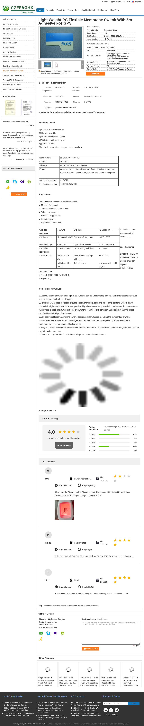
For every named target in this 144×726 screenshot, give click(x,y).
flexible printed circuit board (88, 606)
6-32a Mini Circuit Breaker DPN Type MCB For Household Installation (18, 709)
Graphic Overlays (9, 52)
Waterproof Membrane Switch (14, 62)
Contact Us (102, 10)
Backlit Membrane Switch (12, 66)
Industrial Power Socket (12, 85)
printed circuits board (69, 606)
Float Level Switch (10, 43)
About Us (61, 10)
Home (40, 10)
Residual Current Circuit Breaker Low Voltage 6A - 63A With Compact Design (86, 714)
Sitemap (114, 715)
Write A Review (64, 445)
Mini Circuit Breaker (10, 24)
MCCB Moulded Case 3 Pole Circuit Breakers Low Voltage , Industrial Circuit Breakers (53, 717)
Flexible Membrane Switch (13, 71)
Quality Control (88, 10)
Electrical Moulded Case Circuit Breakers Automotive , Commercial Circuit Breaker (51, 710)
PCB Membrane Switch (12, 57)
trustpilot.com (65, 485)
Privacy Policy (18, 724)
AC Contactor (8, 34)
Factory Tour (73, 10)
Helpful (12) (87, 549)
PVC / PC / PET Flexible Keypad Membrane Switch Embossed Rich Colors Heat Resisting (89, 681)
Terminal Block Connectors (13, 80)
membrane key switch (52, 606)
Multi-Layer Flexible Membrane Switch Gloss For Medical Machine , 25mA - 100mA (109, 683)
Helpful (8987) (88, 485)
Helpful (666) (88, 587)
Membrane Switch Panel (12, 89)
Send (134, 704)
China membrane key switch (36, 724)
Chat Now (114, 10)
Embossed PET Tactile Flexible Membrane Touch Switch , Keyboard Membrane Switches (130, 683)
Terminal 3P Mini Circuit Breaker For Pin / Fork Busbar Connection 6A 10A (19, 714)
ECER (126, 724)
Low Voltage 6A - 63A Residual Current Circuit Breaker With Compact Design (85, 704)
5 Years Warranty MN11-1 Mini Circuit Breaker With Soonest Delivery (18, 704)
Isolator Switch (8, 48)
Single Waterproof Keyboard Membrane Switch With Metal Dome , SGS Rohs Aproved (46, 683)
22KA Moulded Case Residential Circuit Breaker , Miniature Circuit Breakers (52, 704)
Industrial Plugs (9, 38)
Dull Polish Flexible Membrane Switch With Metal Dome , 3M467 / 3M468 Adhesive (68, 681)
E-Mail (107, 715)
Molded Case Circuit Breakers (14, 29)
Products (50, 10)
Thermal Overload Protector (13, 75)
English (138, 2)
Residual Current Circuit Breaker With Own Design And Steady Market (85, 709)
